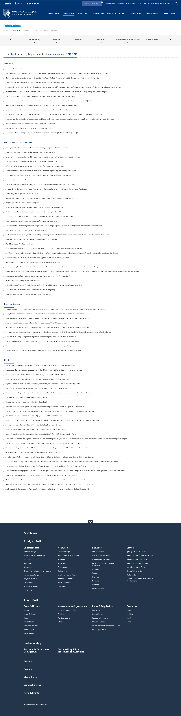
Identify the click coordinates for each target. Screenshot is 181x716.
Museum (146, 3)
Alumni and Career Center (136, 567)
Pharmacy (96, 577)
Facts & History (32, 606)
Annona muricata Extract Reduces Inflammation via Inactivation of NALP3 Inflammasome (36, 323)
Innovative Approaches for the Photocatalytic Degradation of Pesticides (30, 124)
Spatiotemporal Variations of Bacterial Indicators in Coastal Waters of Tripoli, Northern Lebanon (39, 110)
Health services (156, 3)
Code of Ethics (97, 614)
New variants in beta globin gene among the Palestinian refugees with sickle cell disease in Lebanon (41, 337)
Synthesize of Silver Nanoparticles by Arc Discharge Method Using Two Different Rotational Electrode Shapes (44, 443)
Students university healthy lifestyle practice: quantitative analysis (28, 294)
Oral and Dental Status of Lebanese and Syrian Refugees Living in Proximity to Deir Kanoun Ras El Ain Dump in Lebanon (47, 328)
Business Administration (101, 559)
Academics (57, 39)
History (26, 610)
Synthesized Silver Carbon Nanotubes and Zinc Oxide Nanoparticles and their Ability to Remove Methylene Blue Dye (47, 466)
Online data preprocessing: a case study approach (23, 281)
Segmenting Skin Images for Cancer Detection (22, 194)
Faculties (26, 31)
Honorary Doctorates (31, 626)
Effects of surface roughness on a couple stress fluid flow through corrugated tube (35, 166)
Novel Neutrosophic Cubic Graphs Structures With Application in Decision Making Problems (37, 258)
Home (6, 31)
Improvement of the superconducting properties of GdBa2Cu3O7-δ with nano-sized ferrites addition (41, 365)
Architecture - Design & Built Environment (103, 564)
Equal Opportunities (99, 630)
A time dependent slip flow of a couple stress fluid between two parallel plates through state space (41, 171)
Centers (130, 548)
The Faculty (34, 39)
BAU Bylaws (96, 610)
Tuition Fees (28, 583)
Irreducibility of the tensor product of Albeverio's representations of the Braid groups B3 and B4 (39, 216)
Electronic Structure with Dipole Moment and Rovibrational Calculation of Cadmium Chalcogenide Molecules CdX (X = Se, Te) (49, 484)
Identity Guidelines (99, 622)
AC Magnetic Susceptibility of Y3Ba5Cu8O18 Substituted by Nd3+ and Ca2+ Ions (33, 425)
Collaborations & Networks (127, 39)
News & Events (170, 14)
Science (34, 31)
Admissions (28, 563)
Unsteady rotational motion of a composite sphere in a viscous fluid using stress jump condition (39, 175)
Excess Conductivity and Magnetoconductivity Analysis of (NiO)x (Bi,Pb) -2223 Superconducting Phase (41, 434)
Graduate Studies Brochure (68, 575)
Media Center (131, 575)
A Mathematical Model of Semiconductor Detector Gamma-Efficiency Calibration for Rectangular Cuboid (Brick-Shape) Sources (50, 457)
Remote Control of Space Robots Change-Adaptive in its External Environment (33, 262)
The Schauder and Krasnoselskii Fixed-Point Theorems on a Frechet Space (32, 162)
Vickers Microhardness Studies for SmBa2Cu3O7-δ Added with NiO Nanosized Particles (36, 430)
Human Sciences (98, 552)
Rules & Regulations (102, 606)
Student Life (136, 14)
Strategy (27, 618)
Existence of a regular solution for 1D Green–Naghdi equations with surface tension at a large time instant (43, 157)
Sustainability (97, 14)
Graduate (63, 548)
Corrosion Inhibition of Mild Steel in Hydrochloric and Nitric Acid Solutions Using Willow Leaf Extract (40, 96)
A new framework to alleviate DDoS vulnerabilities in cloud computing (30, 290)
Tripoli (129, 618)
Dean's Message (30, 552)
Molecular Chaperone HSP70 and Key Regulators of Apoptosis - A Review (31, 239)
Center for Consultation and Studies (140, 555)
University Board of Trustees (68, 610)
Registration (28, 567)
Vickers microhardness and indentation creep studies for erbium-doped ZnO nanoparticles (37, 379)
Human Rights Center (134, 571)
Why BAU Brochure (30, 579)
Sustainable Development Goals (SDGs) (37, 650)
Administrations (64, 618)
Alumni (139, 3)
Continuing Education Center (137, 559)
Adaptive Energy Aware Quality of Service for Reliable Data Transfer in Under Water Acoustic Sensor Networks (44, 249)
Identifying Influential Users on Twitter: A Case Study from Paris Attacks (30, 152)
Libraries (121, 3)
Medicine (95, 581)
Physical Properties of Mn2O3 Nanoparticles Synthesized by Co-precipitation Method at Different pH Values (43, 384)
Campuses (132, 606)
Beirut (129, 610)
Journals (123, 14)
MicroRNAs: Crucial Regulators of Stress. (19, 244)
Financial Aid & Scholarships (34, 555)
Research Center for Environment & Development (140, 580)
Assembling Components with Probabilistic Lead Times (25, 180)
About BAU (82, 14)
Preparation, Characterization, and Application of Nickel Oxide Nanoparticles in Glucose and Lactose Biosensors (44, 370)
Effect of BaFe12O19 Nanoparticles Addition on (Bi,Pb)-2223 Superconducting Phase (35, 375)
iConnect (19, 3)
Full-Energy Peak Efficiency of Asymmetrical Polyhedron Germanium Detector (33, 452)
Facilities (101, 39)
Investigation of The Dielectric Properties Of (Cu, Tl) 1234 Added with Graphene (34, 416)
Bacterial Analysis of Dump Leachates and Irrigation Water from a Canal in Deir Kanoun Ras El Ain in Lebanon (43, 350)
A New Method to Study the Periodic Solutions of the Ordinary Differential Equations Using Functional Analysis (44, 285)
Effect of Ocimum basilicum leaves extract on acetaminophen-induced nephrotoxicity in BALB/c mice (41, 346)
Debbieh (130, 614)
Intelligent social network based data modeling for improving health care (31, 221)
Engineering (96, 569)
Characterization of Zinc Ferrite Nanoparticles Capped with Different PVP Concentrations (36, 388)
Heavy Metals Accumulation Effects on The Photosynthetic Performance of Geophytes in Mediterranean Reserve (45, 314)
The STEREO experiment (14, 69)
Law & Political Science (101, 555)
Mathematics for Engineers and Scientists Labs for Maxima (26, 230)
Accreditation (130, 3)
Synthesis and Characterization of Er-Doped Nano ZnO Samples (28, 397)
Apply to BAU (53, 14)
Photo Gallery (29, 633)
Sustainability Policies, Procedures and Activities (71, 650)
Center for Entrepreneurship (137, 563)
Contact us (169, 3)
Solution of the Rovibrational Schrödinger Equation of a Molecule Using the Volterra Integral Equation (41, 475)
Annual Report (29, 630)
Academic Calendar (93, 2)
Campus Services (153, 14)
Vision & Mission (30, 614)
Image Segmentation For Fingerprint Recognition (23, 203)
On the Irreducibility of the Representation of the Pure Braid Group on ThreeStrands (35, 212)
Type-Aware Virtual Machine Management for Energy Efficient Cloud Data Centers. (34, 207)
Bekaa (129, 622)
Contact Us (28, 590)
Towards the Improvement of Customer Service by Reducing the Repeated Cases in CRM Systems (40, 198)
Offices (60, 622)
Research (111, 14)
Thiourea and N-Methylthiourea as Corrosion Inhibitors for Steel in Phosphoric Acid (35, 83)
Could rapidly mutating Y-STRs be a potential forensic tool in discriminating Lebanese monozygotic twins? (43, 341)
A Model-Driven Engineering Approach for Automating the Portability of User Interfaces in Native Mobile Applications (46, 189)
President (61, 614)
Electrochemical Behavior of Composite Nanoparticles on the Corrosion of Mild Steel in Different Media (42, 105)
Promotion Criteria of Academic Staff (106, 626)
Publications (53, 31)
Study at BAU (68, 14)
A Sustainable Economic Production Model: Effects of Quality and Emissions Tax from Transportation (40, 184)
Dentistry (95, 585)
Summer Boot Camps (31, 575)
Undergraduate (31, 548)
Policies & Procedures (100, 618)
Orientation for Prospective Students (38, 571)
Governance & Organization (72, 606)
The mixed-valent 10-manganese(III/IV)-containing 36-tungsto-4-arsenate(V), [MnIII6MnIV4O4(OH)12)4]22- (43, 133)
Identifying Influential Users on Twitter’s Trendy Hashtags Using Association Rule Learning (37, 148)
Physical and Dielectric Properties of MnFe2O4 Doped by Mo (27, 402)
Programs (27, 559)
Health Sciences (98, 589)
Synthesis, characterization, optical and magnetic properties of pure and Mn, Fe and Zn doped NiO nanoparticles (45, 407)
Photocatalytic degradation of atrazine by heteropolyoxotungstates (29, 128)
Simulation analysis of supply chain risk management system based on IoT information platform (39, 276)
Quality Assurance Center (136, 552)
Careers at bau (110, 3)
